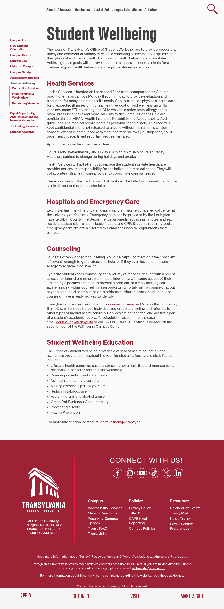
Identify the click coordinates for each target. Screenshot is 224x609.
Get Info (80, 596)
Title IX (134, 513)
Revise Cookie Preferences (181, 526)
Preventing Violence (25, 103)
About (50, 9)
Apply (25, 595)
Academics (83, 9)
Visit (135, 596)
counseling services (123, 304)
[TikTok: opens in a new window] (154, 473)
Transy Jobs (97, 534)
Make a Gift (192, 596)
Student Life (18, 60)
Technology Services (24, 126)
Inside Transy (180, 518)
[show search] (212, 9)
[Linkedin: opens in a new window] (178, 473)
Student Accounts (22, 131)
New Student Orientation (19, 47)
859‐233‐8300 (49, 529)
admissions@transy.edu (170, 557)
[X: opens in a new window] (166, 473)
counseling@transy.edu (74, 322)
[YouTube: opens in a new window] (142, 473)
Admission (64, 9)
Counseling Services (25, 88)
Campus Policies (142, 528)
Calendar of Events (185, 508)
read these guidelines (168, 576)
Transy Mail (179, 513)
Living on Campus (22, 66)
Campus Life (121, 9)
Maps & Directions (102, 513)
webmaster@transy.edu (148, 568)
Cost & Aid (101, 9)
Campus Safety (20, 72)
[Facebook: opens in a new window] (117, 473)
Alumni (137, 9)
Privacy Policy (140, 508)
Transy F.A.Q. (98, 528)
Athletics (151, 9)
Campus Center (20, 55)
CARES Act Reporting (138, 520)
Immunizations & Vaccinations (23, 95)
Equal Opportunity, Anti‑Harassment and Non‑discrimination (24, 116)
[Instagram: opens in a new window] (130, 473)
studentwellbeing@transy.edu (119, 422)
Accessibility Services (24, 77)
